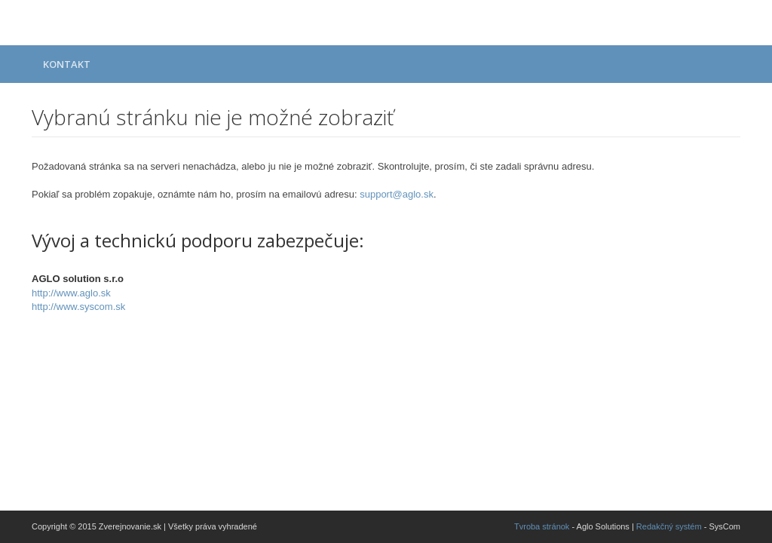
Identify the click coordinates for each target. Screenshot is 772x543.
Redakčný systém (669, 526)
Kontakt (66, 64)
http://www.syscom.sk (78, 306)
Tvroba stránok (541, 526)
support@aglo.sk (396, 194)
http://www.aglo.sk (71, 293)
